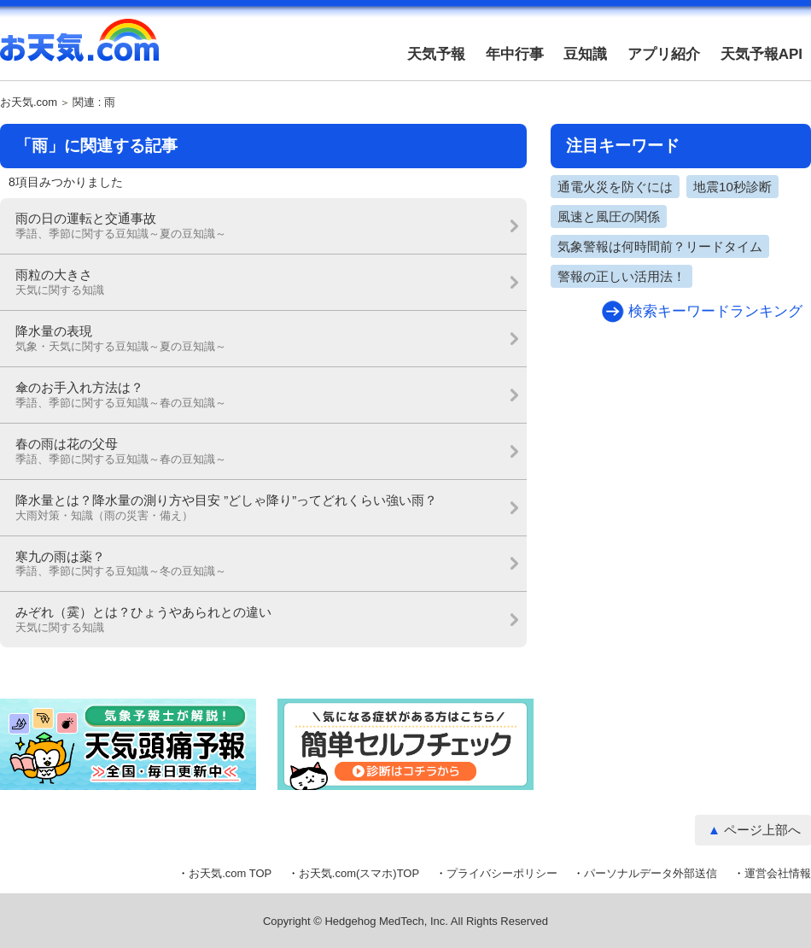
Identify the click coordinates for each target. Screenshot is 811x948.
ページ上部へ (762, 829)
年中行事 (515, 54)
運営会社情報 (777, 873)
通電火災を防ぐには (615, 186)
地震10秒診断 (732, 186)
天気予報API (761, 54)
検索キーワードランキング (715, 311)
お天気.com (79, 49)
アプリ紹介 (663, 54)
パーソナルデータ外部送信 (650, 873)
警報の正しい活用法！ (621, 276)
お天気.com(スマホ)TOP (359, 873)
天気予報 (436, 54)
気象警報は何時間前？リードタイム (659, 246)
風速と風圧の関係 (608, 216)
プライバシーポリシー (501, 873)
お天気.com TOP (230, 873)
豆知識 (585, 54)
